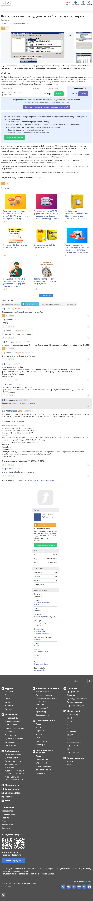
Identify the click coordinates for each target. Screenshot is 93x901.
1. (2, 309)
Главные (8, 695)
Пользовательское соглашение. (16, 874)
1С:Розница (72, 732)
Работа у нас (7, 825)
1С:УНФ (70, 725)
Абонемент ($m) (40, 670)
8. (3, 411)
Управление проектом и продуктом (46, 700)
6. (2, 364)
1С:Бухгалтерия (74, 714)
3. (2, 331)
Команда (40, 705)
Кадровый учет (39, 602)
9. (3, 384)
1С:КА (69, 721)
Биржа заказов (13, 793)
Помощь (5, 821)
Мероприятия (12, 785)
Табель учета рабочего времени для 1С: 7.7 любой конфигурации (45, 281)
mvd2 (8, 469)
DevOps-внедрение (13, 761)
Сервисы (40, 731)
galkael (8, 364)
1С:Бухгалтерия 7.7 (41, 631)
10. (3, 469)
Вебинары (40, 745)
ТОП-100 (9, 705)
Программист (73, 692)
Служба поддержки (13, 835)
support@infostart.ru (11, 855)
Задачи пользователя (14, 728)
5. (2, 353)
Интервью (9, 702)
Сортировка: (52, 304)
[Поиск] (8, 3)
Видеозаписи (12, 789)
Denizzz (9, 320)
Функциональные (12, 721)
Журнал (9, 688)
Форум (8, 797)
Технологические (43, 770)
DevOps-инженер (74, 702)
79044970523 (11, 331)
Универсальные (74, 742)
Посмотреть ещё (45, 295)
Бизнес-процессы (44, 695)
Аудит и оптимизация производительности (14, 772)
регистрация (37, 480)
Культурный (11, 342)
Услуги (39, 734)
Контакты (6, 828)
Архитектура (41, 712)
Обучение (72, 688)
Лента (7, 699)
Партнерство (42, 741)
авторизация (48, 480)
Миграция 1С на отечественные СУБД (14, 778)
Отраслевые (41, 763)
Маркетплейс (74, 711)
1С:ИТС (39, 727)
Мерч (8, 800)
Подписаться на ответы (11, 304)
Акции (38, 724)
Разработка (10, 732)
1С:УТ (69, 728)
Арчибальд (9, 309)
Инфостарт (36, 178)
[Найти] (89, 681)
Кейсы (38, 738)
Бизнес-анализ (42, 692)
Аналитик (71, 695)
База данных (10, 735)
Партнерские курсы (76, 705)
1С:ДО (69, 738)
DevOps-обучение (13, 754)
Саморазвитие (42, 715)
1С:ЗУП (70, 735)
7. (2, 400)
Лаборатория (12, 751)
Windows (37, 640)
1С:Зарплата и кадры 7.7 (42, 633)
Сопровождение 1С (46, 720)
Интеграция (10, 742)
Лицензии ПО (42, 759)
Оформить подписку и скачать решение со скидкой (46, 107)
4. (3, 342)
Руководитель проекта (77, 699)
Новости (9, 692)
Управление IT (42, 708)
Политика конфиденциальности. (44, 874)
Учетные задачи (12, 725)
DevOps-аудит (11, 758)
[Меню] (3, 3)
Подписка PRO (11, 718)
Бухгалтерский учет (41, 664)
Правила (5, 818)
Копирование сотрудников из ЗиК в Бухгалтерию (43, 16)
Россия (36, 646)
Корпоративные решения (44, 751)
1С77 (69, 749)
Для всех (37, 611)
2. (2, 320)
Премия (8, 709)
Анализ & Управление (47, 688)
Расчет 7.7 (38, 625)
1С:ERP (70, 718)
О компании (8, 807)
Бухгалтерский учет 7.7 (42, 623)
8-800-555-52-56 (10, 852)
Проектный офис (75, 758)
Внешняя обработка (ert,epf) (44, 617)
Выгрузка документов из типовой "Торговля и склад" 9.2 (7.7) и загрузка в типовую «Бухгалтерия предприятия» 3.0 (15, 216)
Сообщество (10, 745)
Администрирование (14, 738)
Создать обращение (13, 861)
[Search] (81, 681)
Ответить (11, 315)
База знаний (11, 714)
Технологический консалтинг (12, 766)
